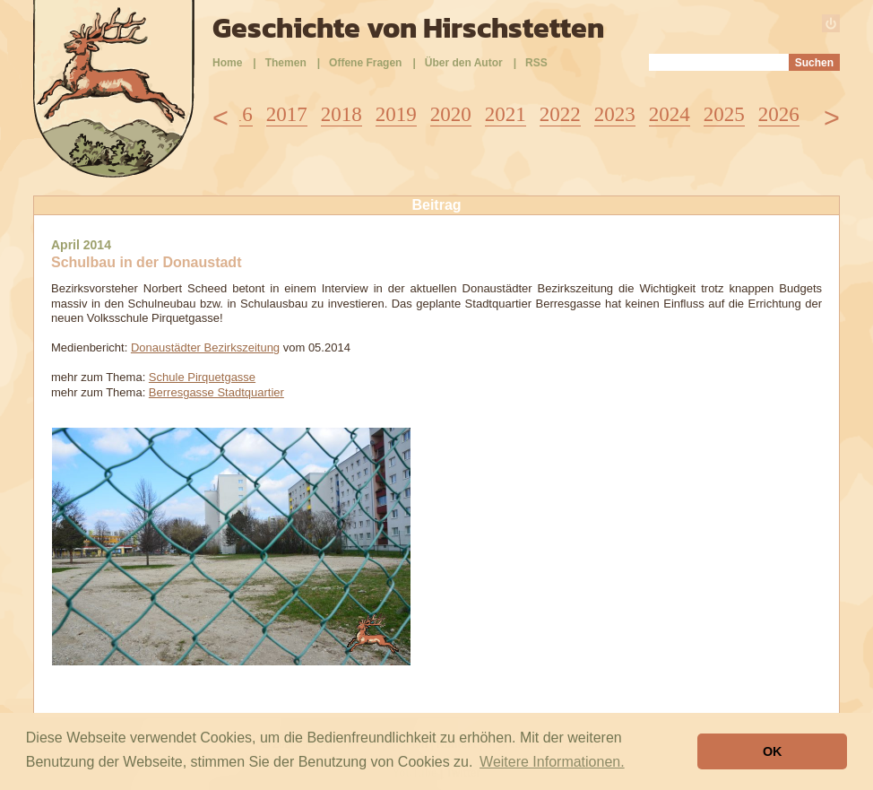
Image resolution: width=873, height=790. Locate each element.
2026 (779, 114)
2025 (724, 114)
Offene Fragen (365, 62)
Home (227, 62)
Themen (286, 62)
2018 (341, 114)
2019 (396, 114)
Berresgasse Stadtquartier (216, 392)
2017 (286, 114)
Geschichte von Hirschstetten (408, 27)
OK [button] (772, 751)
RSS (536, 62)
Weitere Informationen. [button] (552, 761)
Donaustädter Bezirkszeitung (205, 347)
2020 (450, 114)
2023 (614, 114)
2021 (505, 114)
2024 (669, 114)
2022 (560, 114)
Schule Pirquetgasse (202, 377)
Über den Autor (464, 62)
